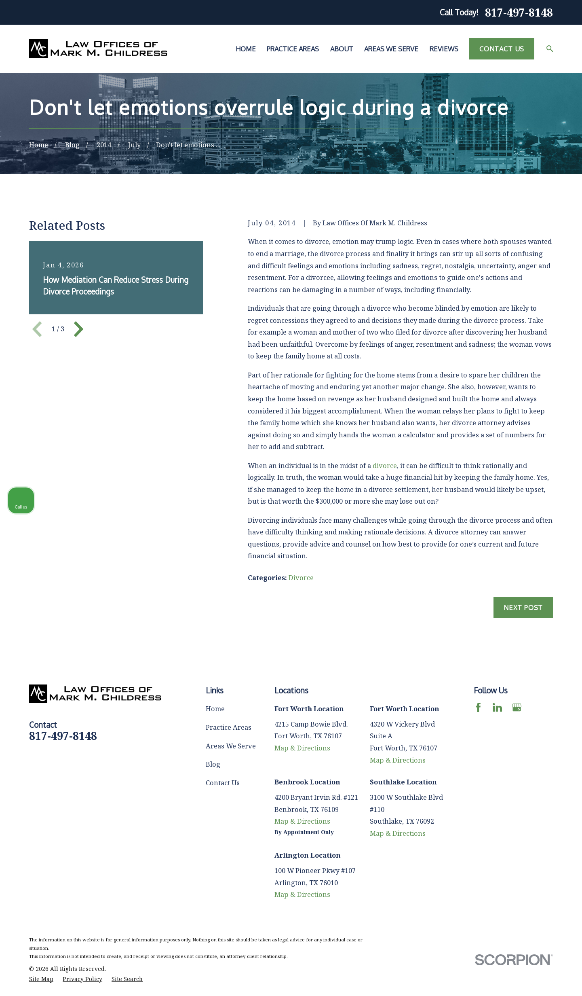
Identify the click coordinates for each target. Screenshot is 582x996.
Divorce (301, 577)
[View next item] (78, 329)
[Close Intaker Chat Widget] (555, 737)
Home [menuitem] (246, 49)
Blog (213, 764)
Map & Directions (302, 747)
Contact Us (501, 49)
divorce (385, 465)
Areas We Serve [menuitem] (391, 49)
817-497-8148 (519, 12)
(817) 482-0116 (461, 776)
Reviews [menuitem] (444, 49)
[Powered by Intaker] (513, 979)
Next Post (523, 607)
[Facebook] (478, 707)
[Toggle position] (538, 737)
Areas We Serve (231, 745)
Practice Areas (228, 727)
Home (215, 708)
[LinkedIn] (497, 707)
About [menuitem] (341, 49)
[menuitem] (41, 979)
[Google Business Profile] (516, 707)
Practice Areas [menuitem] (293, 49)
